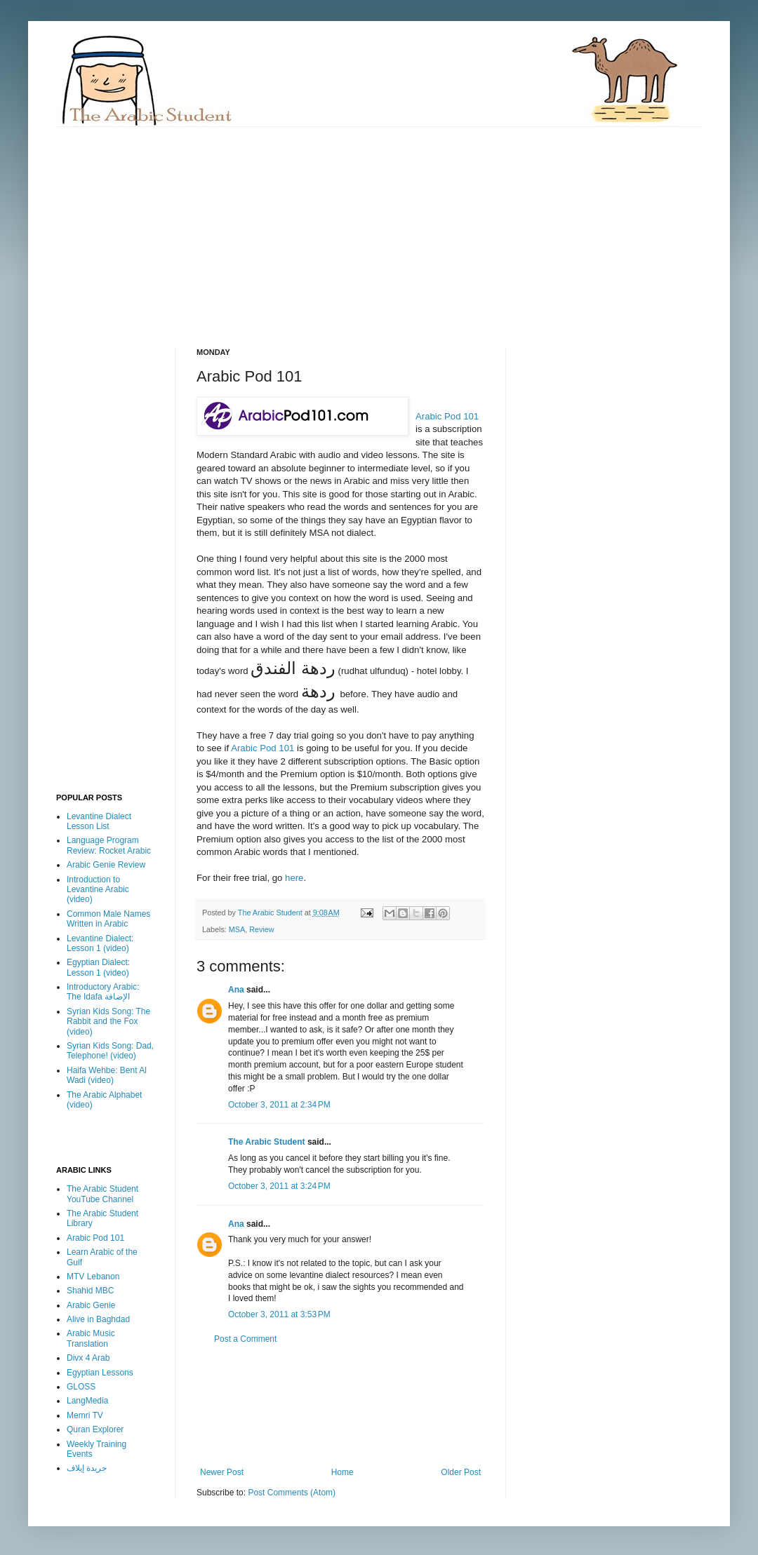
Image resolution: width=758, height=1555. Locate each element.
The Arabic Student (266, 1142)
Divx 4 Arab (88, 1358)
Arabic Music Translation (91, 1338)
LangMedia (87, 1401)
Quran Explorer (95, 1429)
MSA (237, 929)
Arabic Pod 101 (447, 416)
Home (342, 1472)
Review (261, 929)
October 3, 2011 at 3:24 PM (279, 1186)
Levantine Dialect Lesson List (99, 821)
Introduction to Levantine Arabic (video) (98, 890)
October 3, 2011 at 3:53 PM (279, 1314)
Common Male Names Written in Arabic (108, 919)
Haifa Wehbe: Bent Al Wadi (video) (107, 1075)
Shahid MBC (90, 1290)
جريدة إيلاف (87, 1468)
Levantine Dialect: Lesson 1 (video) (100, 943)
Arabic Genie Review (106, 865)
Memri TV (85, 1415)
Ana (236, 990)
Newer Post (222, 1472)
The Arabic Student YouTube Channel (102, 1194)
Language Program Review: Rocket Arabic (109, 845)
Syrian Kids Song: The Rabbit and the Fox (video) (108, 1022)
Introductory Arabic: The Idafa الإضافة (103, 992)
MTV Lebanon (93, 1276)
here (294, 878)
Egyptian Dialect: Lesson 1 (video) (98, 967)
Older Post (461, 1472)
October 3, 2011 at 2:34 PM (279, 1105)
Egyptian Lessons (100, 1373)
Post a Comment (245, 1339)
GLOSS (81, 1387)
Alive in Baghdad (98, 1319)
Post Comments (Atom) (291, 1492)
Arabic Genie (91, 1305)
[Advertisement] (200, 225)
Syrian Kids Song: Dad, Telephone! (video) (110, 1051)
